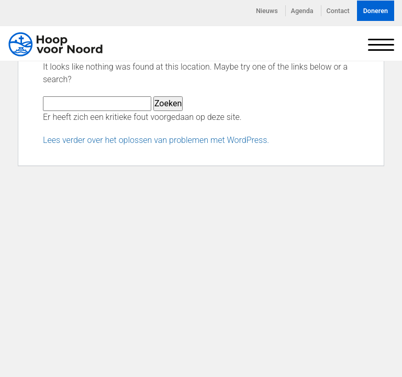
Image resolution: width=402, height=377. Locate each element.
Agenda (302, 11)
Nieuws (267, 11)
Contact (338, 11)
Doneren (375, 11)
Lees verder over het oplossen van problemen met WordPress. (156, 140)
